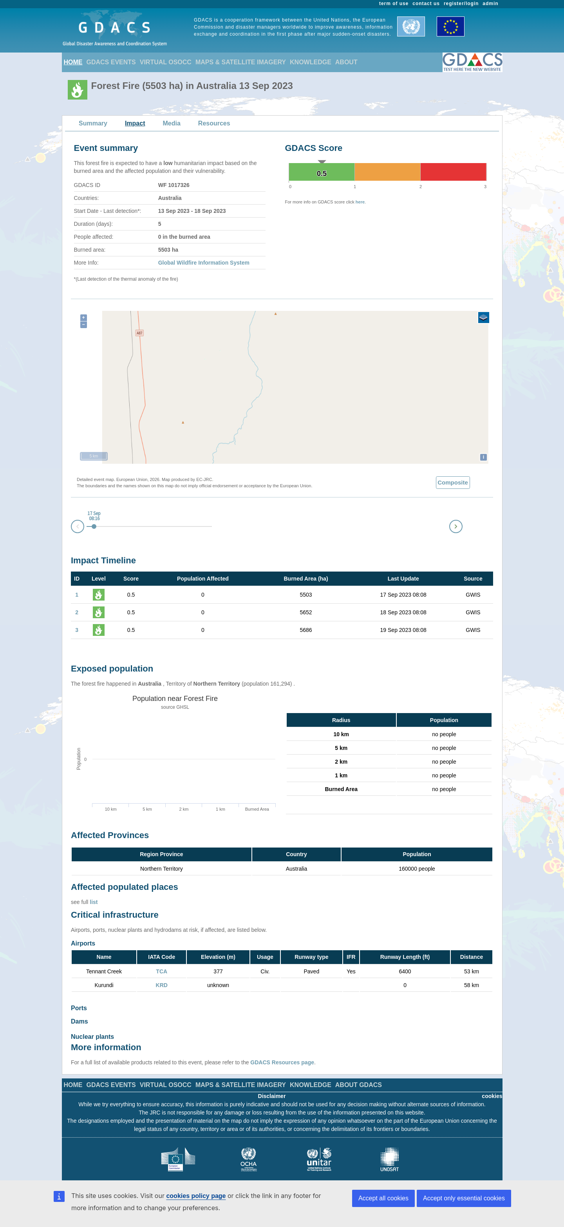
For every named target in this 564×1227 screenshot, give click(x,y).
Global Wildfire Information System (203, 263)
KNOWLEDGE (310, 62)
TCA (161, 971)
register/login (461, 3)
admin (490, 3)
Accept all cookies (383, 1198)
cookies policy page (196, 1196)
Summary (93, 123)
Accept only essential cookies (464, 1198)
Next (462, 525)
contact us (426, 3)
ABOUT (346, 62)
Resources (214, 123)
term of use (394, 3)
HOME (73, 62)
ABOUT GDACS (358, 1077)
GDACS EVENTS (111, 62)
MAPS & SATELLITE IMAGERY (240, 62)
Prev (71, 528)
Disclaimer (272, 1088)
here (360, 202)
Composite (452, 482)
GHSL (182, 707)
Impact (135, 123)
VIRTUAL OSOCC (166, 62)
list (94, 902)
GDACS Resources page (282, 1054)
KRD (162, 985)
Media (172, 123)
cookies (492, 1088)
